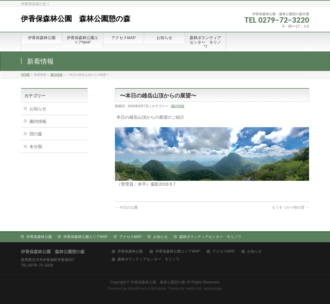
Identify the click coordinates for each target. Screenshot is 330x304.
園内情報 (56, 74)
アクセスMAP (130, 237)
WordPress (137, 288)
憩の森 (35, 133)
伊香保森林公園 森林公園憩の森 (75, 19)
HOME (25, 74)
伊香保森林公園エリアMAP (85, 237)
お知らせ (37, 108)
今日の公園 (126, 207)
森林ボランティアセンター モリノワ (210, 237)
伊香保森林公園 (39, 237)
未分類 (35, 146)
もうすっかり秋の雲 (290, 207)
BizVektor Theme (165, 288)
